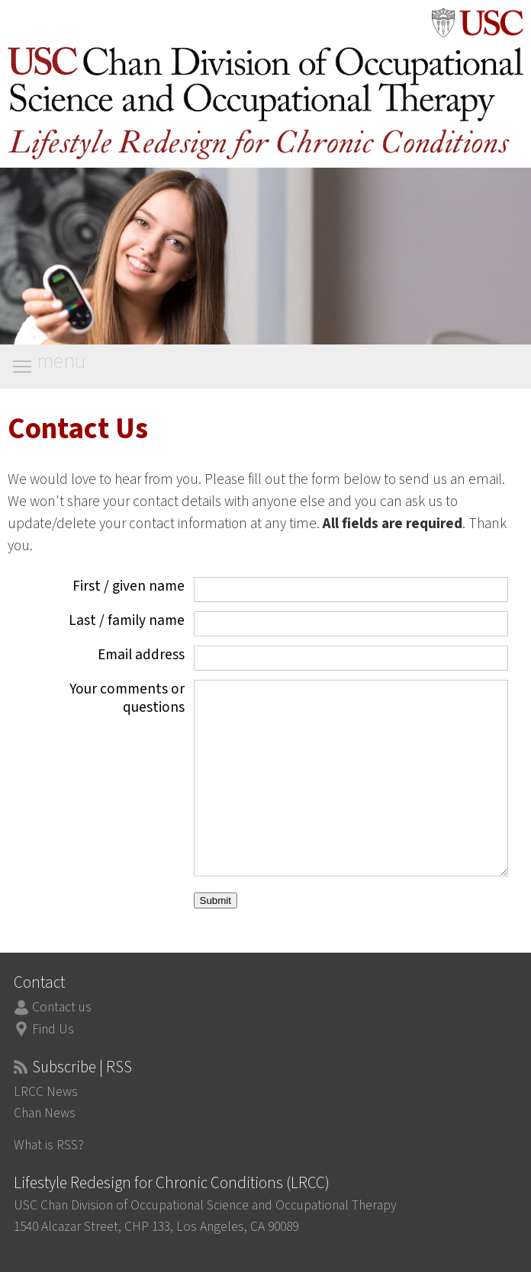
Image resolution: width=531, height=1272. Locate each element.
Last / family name (127, 620)
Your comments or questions (127, 698)
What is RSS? (49, 1145)
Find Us (53, 1029)
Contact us (62, 1007)
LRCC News (46, 1091)
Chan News (45, 1113)
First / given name (128, 586)
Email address (141, 654)
